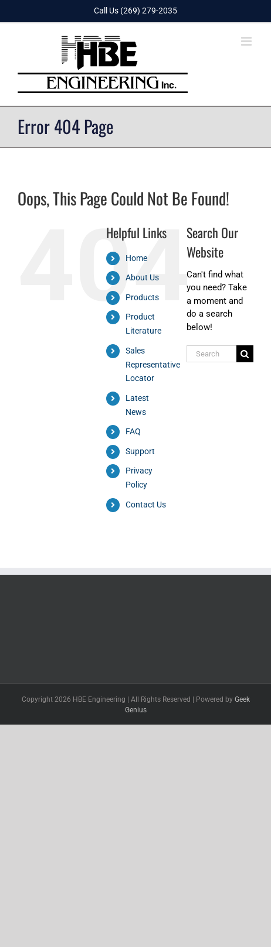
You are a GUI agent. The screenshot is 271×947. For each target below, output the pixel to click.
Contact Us (146, 504)
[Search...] (211, 353)
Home (136, 258)
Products (142, 297)
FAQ (133, 431)
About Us (142, 277)
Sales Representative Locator (153, 364)
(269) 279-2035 (148, 10)
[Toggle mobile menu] (247, 41)
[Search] (244, 353)
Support (140, 451)
